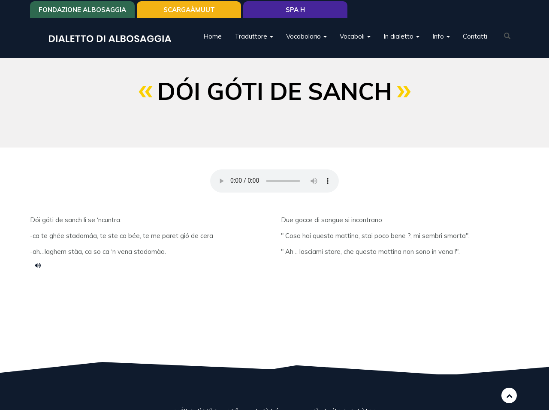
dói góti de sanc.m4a (40, 265)
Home (212, 36)
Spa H (295, 10)
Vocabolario (306, 36)
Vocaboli (355, 36)
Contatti (475, 36)
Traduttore (254, 36)
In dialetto (401, 36)
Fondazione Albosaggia (82, 10)
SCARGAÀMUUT (189, 10)
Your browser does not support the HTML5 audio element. (274, 181)
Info (441, 36)
